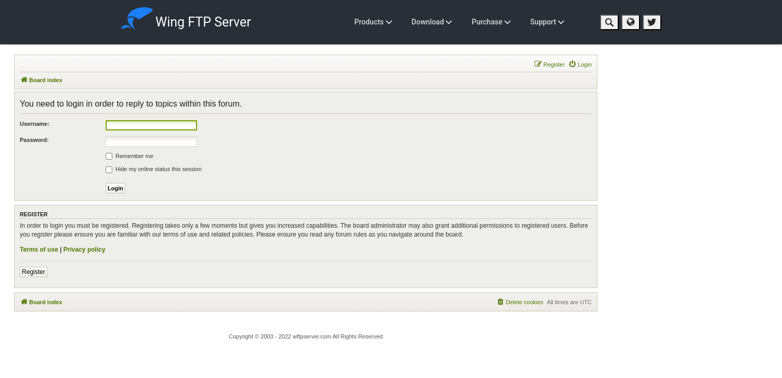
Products (373, 22)
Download (432, 22)
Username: (34, 124)
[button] (609, 22)
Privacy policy (84, 249)
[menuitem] (580, 64)
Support (547, 22)
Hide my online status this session (154, 169)
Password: (34, 140)
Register (33, 272)
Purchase (491, 22)
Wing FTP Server (186, 20)
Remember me (129, 156)
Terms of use (39, 249)
